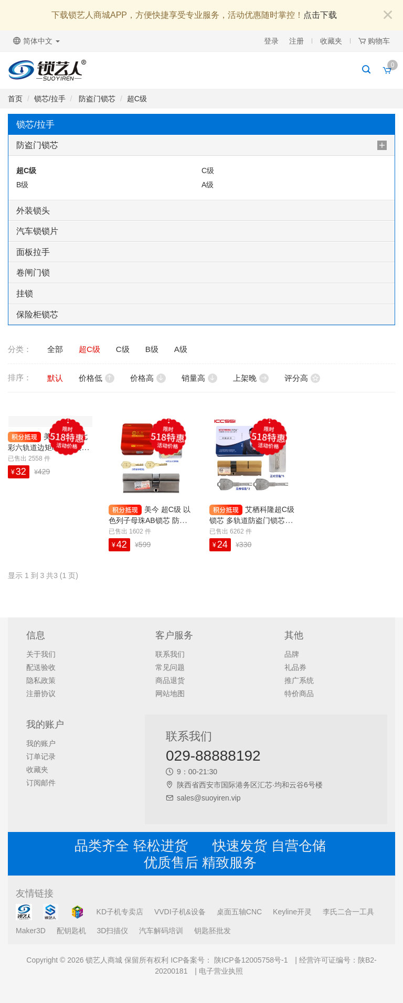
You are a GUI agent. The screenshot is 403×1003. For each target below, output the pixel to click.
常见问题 (170, 667)
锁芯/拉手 (50, 98)
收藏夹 (331, 41)
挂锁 (24, 293)
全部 (55, 349)
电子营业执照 (221, 971)
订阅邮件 (41, 782)
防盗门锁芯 (96, 98)
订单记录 (41, 756)
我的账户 (41, 743)
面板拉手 (33, 252)
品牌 (291, 654)
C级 (208, 170)
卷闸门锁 (33, 272)
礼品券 (295, 667)
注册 (296, 41)
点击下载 (320, 14)
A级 (208, 184)
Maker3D (31, 930)
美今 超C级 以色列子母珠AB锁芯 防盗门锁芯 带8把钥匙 (149, 520)
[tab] (201, 145)
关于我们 (41, 654)
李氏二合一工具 (348, 911)
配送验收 (41, 667)
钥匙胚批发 (212, 930)
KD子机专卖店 (120, 911)
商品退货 (170, 680)
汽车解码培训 (161, 930)
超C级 (137, 98)
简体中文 (36, 41)
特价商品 (299, 693)
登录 (271, 41)
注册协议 (41, 693)
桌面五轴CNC (239, 911)
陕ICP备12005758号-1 (250, 960)
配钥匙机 (71, 930)
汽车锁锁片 (37, 231)
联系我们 (170, 654)
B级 (22, 184)
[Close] (387, 15)
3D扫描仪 (113, 930)
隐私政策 (41, 680)
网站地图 (170, 693)
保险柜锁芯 (37, 314)
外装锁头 (33, 210)
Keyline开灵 (292, 911)
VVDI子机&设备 (180, 911)
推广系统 (299, 680)
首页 (15, 98)
